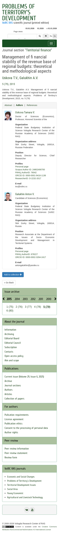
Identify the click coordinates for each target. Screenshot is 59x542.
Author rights (11, 432)
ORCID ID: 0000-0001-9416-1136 (30, 175)
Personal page (21, 166)
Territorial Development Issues (21, 485)
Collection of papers (14, 398)
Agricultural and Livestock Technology (25, 497)
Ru (51, 36)
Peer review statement (16, 453)
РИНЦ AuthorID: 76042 (26, 172)
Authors (19, 105)
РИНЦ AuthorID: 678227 (26, 254)
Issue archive (12, 291)
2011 (41, 299)
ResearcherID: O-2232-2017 (28, 178)
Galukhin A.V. (28, 78)
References (32, 105)
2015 (9, 299)
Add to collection (13, 274)
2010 (48, 299)
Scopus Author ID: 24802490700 (30, 169)
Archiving (9, 334)
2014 (17, 299)
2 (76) (19, 306)
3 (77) (28, 306)
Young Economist (15, 493)
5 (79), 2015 (8, 84)
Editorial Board (12, 338)
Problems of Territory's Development (19, 12)
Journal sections (13, 385)
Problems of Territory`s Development (24, 480)
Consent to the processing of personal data (26, 428)
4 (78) (37, 306)
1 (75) (9, 306)
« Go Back (9, 282)
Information (10, 329)
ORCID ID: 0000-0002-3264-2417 (30, 257)
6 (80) (9, 310)
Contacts (9, 351)
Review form (11, 457)
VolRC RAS (7, 22)
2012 (33, 299)
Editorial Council (13, 342)
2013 (25, 299)
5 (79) (46, 306)
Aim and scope (12, 360)
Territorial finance (38, 50)
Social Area (12, 489)
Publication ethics (13, 423)
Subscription (11, 347)
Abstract (8, 105)
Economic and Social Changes (21, 476)
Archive (8, 381)
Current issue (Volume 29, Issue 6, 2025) (24, 376)
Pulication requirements (17, 414)
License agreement (14, 419)
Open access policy (14, 356)
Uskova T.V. (10, 78)
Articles (8, 394)
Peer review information (17, 448)
